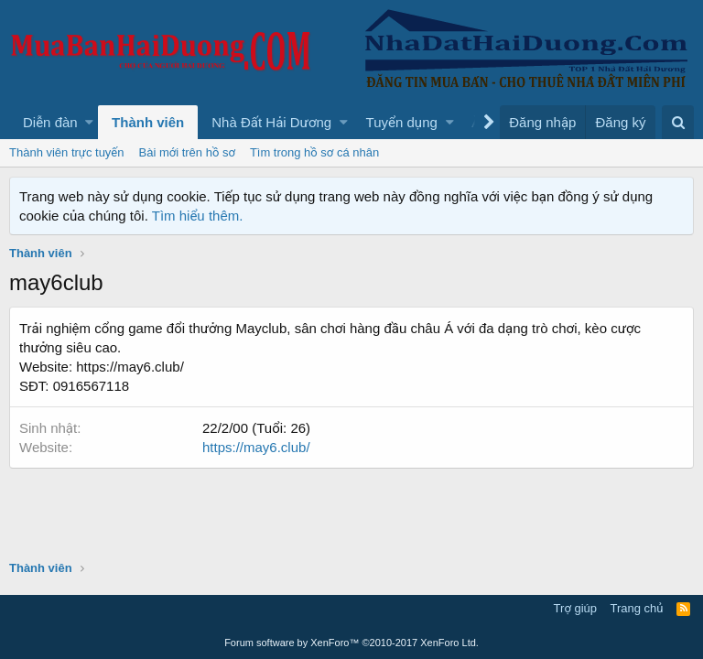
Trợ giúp (575, 608)
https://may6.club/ (256, 447)
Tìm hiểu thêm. (197, 215)
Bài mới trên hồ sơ (187, 152)
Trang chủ (637, 608)
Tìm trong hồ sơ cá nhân (314, 152)
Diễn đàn (50, 122)
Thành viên (148, 122)
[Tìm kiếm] (678, 122)
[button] (89, 122)
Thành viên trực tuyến (66, 152)
